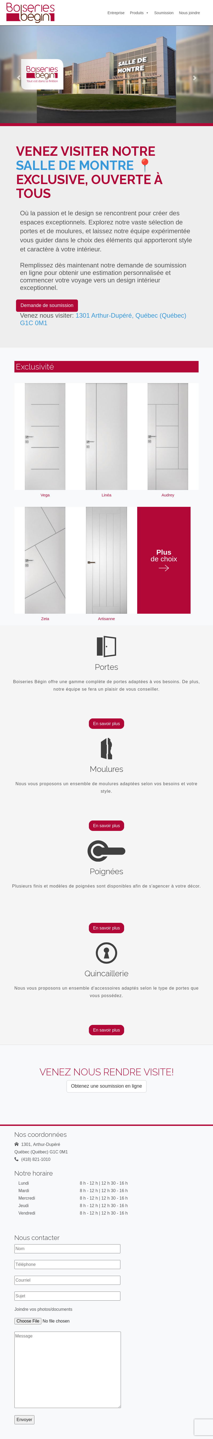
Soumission (163, 13)
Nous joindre (189, 13)
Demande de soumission (47, 305)
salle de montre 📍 (84, 165)
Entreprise (116, 13)
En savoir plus (106, 723)
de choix (164, 560)
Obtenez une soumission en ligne (106, 1086)
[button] (16, 74)
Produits (139, 13)
